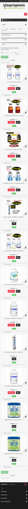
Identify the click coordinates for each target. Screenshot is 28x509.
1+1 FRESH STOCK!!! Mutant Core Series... (14, 115)
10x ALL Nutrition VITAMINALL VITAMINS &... (14, 217)
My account (4, 498)
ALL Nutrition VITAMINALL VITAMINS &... (14, 318)
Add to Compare (8, 95)
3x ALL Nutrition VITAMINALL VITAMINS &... (14, 250)
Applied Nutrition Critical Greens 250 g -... (14, 453)
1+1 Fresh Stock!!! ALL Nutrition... (14, 81)
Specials (4, 39)
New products (6, 35)
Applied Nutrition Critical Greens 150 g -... (14, 419)
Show (16, 52)
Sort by (2, 52)
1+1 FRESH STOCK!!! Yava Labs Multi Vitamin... (14, 183)
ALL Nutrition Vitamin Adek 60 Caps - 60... (14, 284)
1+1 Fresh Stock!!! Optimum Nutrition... (14, 149)
